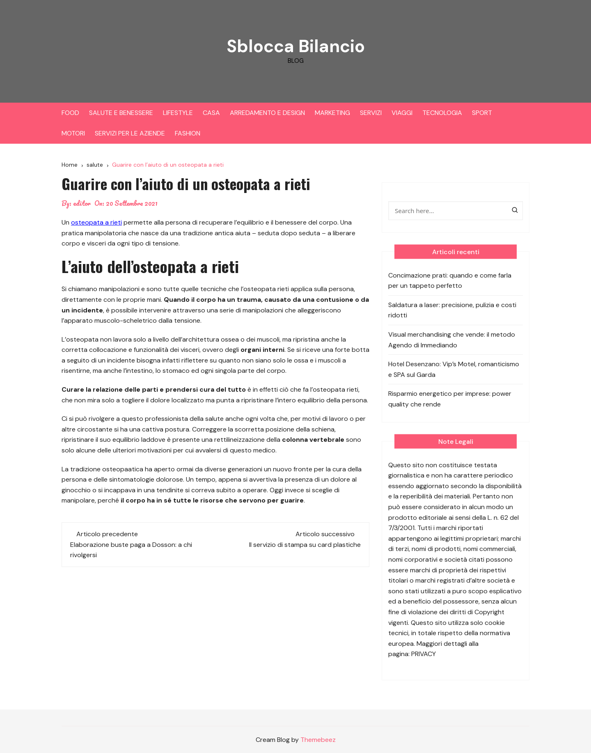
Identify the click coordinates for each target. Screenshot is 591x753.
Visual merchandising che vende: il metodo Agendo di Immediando (451, 339)
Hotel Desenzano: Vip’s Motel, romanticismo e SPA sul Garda (453, 369)
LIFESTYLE (178, 112)
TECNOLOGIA (442, 112)
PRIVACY (423, 654)
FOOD (70, 112)
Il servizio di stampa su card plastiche (305, 544)
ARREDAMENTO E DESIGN (267, 112)
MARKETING (332, 112)
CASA (211, 112)
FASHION (187, 133)
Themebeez (318, 739)
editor (82, 203)
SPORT (482, 112)
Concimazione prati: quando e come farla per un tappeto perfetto (449, 280)
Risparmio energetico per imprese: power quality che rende (449, 399)
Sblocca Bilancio (295, 46)
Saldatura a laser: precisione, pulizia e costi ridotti (452, 310)
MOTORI (73, 133)
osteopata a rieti (96, 222)
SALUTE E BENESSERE (121, 112)
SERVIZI (371, 112)
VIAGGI (402, 112)
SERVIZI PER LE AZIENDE (130, 133)
